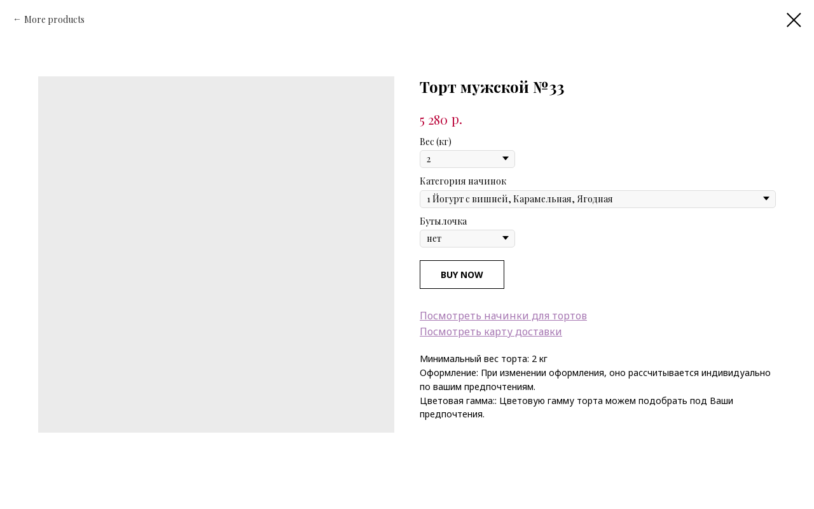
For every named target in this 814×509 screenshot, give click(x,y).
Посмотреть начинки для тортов (503, 316)
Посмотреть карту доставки (491, 331)
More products (54, 19)
